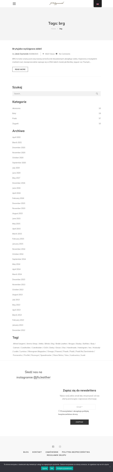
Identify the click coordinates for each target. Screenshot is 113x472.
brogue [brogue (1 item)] (72, 344)
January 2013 (17, 325)
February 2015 (18, 239)
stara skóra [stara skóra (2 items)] (58, 355)
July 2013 (16, 300)
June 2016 (16, 188)
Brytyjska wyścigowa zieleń (27, 48)
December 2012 (18, 330)
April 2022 (16, 137)
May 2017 (16, 178)
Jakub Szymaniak (21, 54)
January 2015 (17, 244)
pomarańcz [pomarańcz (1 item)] (17, 355)
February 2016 (18, 198)
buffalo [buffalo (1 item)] (86, 344)
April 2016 (16, 193)
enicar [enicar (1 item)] (58, 347)
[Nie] (110, 466)
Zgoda (44, 468)
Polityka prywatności (64, 468)
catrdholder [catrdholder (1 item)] (37, 347)
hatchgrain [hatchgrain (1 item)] (82, 347)
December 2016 (18, 183)
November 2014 (18, 249)
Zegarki (15, 123)
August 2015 (17, 213)
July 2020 (16, 168)
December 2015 (18, 203)
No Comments (64, 54)
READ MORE (20, 69)
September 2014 (19, 259)
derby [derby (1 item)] (51, 347)
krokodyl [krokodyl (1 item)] (96, 347)
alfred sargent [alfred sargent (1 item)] (19, 344)
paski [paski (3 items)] (72, 351)
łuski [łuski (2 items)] (83, 355)
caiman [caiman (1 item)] (16, 347)
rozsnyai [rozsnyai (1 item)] (35, 355)
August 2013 (17, 294)
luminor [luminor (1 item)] (23, 351)
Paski (14, 118)
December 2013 (18, 279)
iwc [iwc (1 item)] (90, 347)
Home (53, 29)
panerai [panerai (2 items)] (58, 351)
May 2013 (16, 305)
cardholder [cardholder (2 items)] (25, 347)
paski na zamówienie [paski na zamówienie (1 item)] (85, 351)
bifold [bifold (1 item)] (47, 344)
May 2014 (16, 264)
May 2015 (16, 224)
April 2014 (16, 269)
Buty (14, 113)
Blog (26, 452)
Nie (52, 468)
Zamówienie (52, 452)
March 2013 (17, 315)
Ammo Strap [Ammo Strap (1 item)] (32, 344)
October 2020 (17, 157)
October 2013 (17, 289)
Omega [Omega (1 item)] (50, 351)
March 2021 (17, 142)
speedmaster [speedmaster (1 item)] (46, 355)
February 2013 (18, 320)
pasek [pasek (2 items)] (65, 351)
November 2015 (18, 208)
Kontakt (37, 452)
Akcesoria (16, 108)
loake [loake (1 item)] (15, 351)
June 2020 (16, 173)
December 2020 (18, 147)
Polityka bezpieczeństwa (76, 452)
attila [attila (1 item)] (41, 344)
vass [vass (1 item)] (67, 355)
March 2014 (17, 274)
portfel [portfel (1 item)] (27, 355)
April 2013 (16, 310)
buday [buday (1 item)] (78, 344)
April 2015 (16, 229)
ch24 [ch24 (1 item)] (46, 347)
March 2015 (17, 234)
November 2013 (18, 284)
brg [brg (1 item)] (52, 344)
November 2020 (18, 152)
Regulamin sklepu (56, 455)
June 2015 (16, 218)
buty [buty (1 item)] (92, 344)
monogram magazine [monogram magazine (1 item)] (37, 351)
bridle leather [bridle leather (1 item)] (61, 344)
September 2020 (19, 163)
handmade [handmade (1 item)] (71, 347)
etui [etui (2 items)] (63, 347)
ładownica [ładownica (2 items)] (75, 355)
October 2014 (17, 254)
